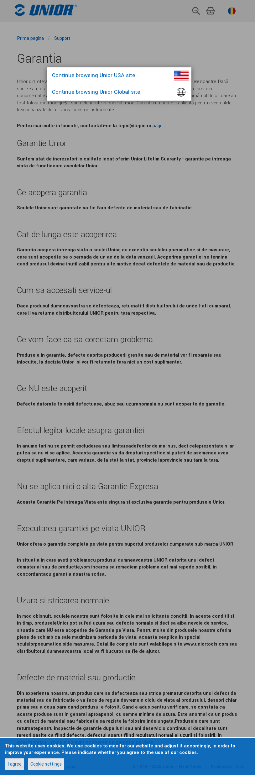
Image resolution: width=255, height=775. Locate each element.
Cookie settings (46, 764)
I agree (15, 764)
